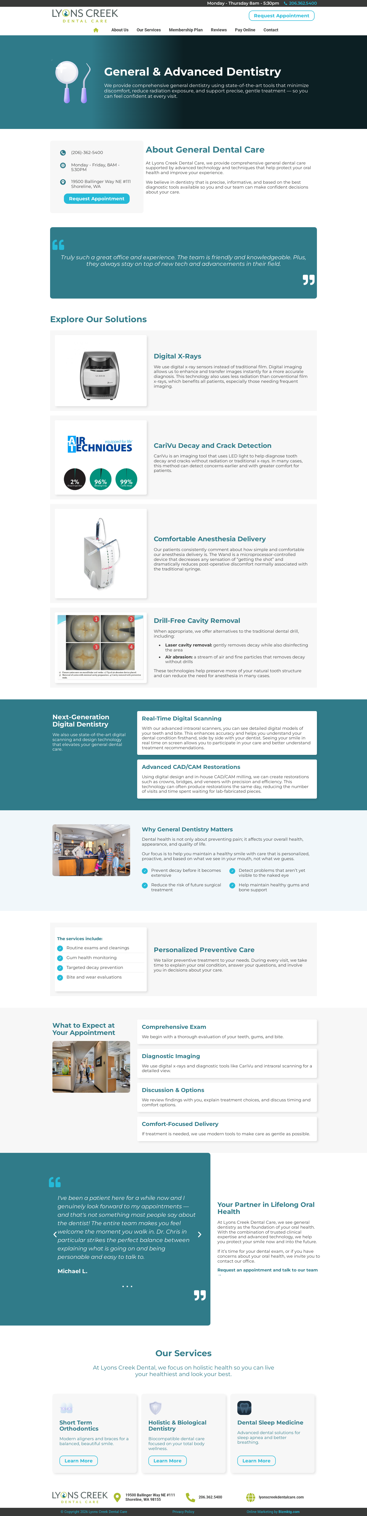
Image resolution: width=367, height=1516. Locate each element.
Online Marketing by (273, 1512)
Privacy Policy (183, 1512)
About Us (119, 29)
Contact (271, 29)
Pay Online (245, 29)
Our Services (149, 29)
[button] (55, 1234)
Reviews (219, 29)
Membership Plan (186, 29)
